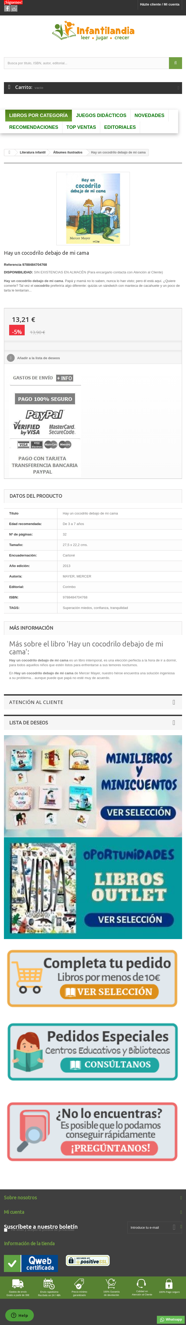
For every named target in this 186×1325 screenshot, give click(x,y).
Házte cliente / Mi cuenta (159, 4)
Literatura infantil (33, 152)
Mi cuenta (14, 1212)
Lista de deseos (28, 722)
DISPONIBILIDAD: (18, 272)
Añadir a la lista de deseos (38, 358)
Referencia (12, 265)
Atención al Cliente (36, 702)
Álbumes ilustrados (67, 152)
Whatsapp (171, 1319)
